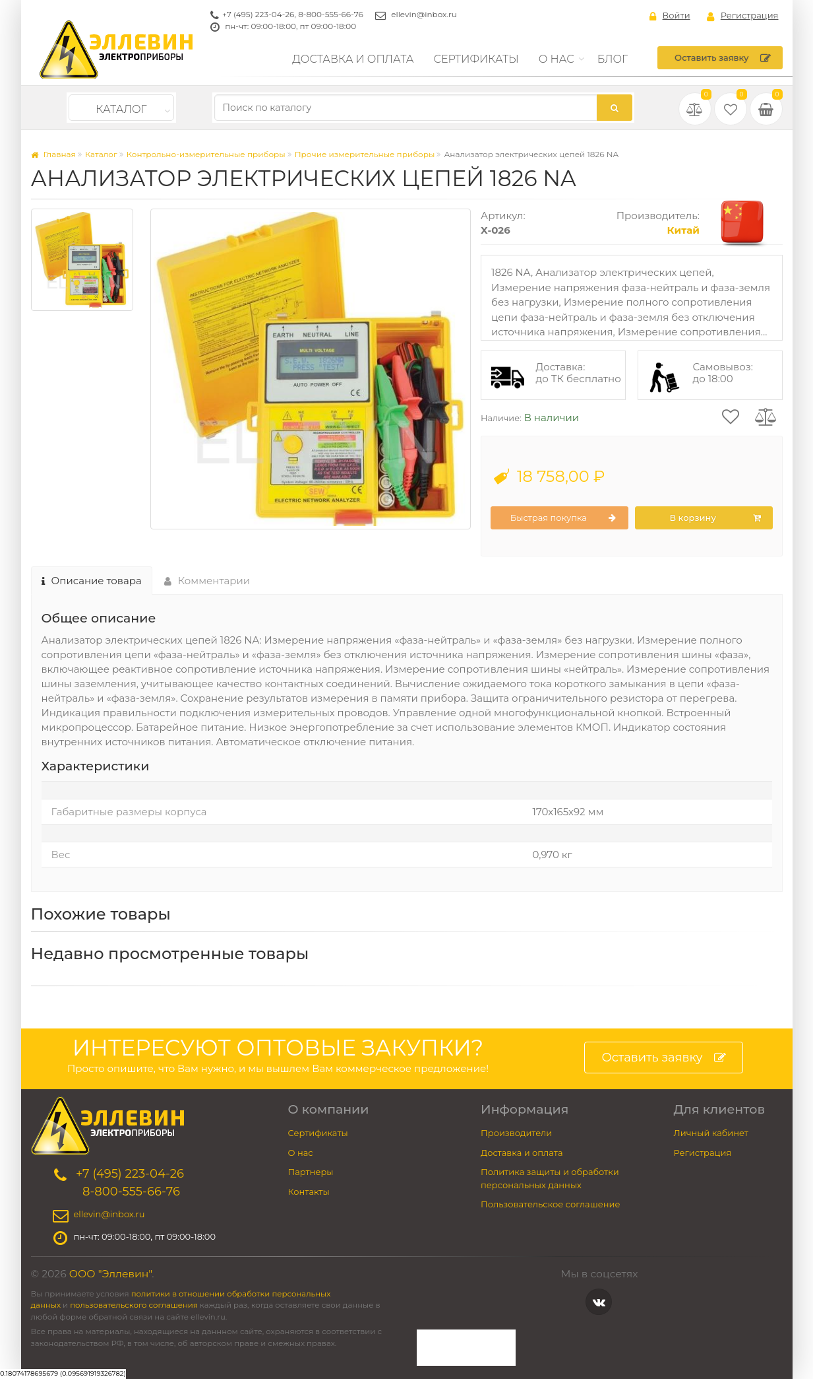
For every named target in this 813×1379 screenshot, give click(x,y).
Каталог (121, 109)
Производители (516, 1132)
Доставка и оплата (352, 59)
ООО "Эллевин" (110, 1273)
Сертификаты (476, 59)
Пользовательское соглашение (550, 1204)
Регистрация (743, 16)
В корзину (714, 518)
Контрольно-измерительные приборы (206, 154)
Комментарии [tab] (207, 580)
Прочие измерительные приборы (365, 154)
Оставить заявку (722, 58)
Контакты (309, 1191)
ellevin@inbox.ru (424, 14)
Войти (669, 16)
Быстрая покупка (563, 518)
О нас (556, 59)
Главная (53, 154)
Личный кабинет (711, 1132)
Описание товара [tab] (92, 580)
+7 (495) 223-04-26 (258, 14)
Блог (612, 59)
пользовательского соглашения (134, 1305)
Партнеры (311, 1171)
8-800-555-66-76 (330, 14)
